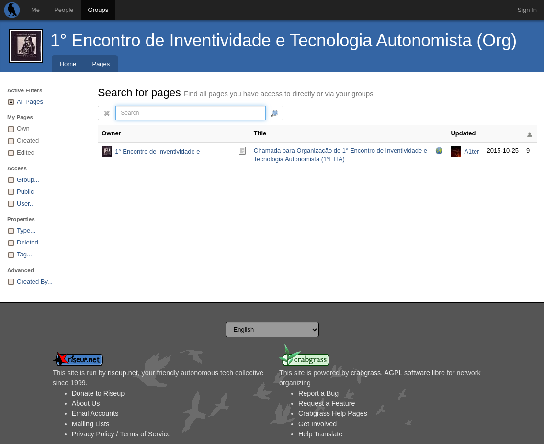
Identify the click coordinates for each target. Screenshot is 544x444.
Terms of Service (145, 434)
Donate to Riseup (98, 393)
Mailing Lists (91, 424)
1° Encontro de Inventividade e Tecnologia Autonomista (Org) (283, 40)
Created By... (35, 281)
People (63, 9)
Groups (98, 9)
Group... (28, 179)
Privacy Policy (93, 434)
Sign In (527, 9)
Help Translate (320, 434)
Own (23, 128)
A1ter (471, 151)
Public (25, 191)
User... (26, 203)
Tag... (24, 254)
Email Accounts (95, 413)
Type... (26, 230)
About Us (86, 403)
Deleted (27, 242)
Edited (25, 152)
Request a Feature (326, 403)
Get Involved (317, 424)
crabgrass (366, 373)
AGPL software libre (414, 373)
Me (35, 9)
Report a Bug (318, 393)
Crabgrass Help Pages (332, 413)
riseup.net (123, 373)
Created (28, 140)
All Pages (30, 101)
